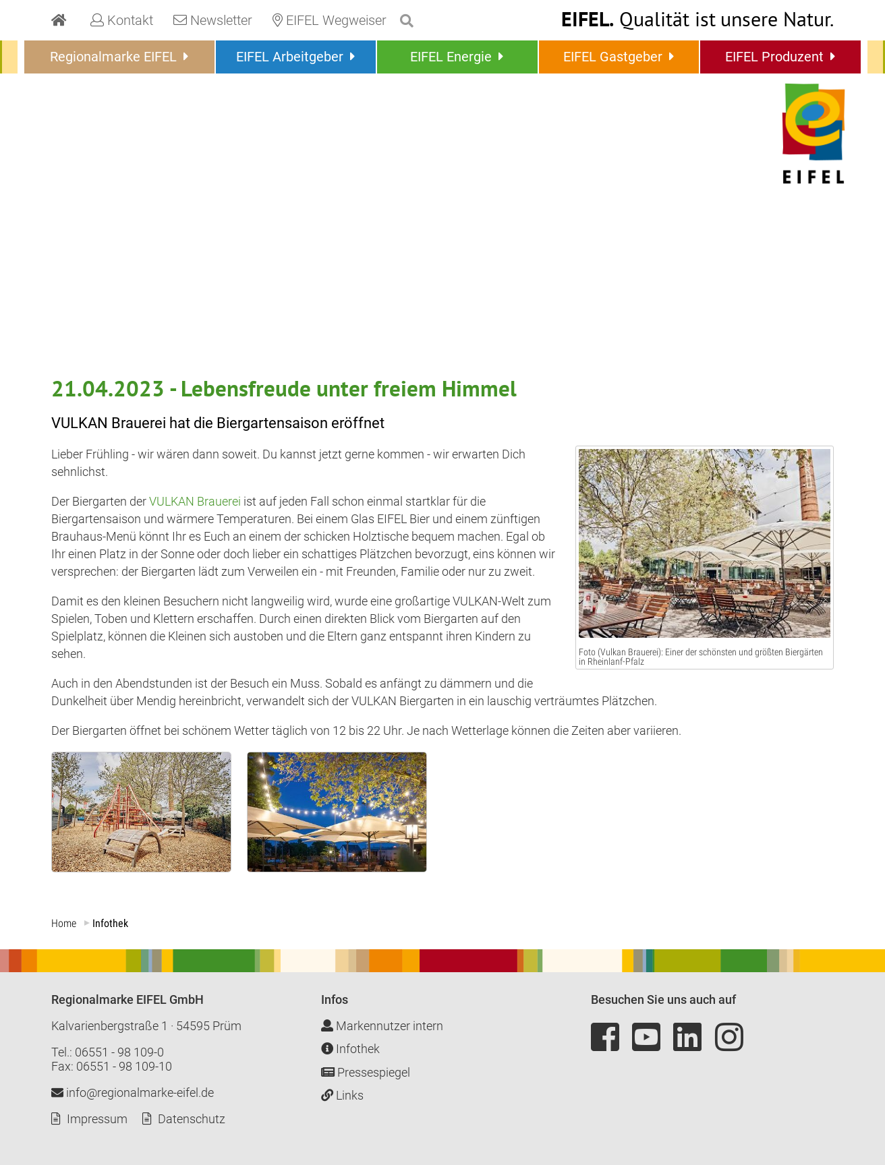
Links (342, 1095)
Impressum (97, 1119)
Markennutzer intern (382, 1026)
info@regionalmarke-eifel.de (132, 1092)
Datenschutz (191, 1119)
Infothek (350, 1049)
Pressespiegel (365, 1072)
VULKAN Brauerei (195, 501)
